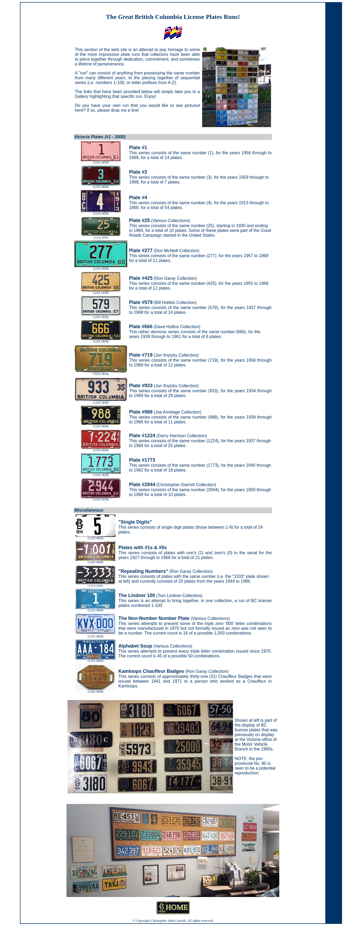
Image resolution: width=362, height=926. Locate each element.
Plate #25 (139, 220)
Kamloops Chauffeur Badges (151, 671)
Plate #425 (140, 278)
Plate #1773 (142, 460)
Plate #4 (138, 197)
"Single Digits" (135, 522)
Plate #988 (140, 412)
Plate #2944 (142, 484)
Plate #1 (138, 147)
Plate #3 (138, 172)
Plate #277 (140, 250)
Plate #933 (140, 385)
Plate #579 (140, 302)
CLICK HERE (101, 236)
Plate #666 (140, 326)
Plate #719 (140, 355)
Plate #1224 (142, 435)
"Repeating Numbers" (143, 571)
